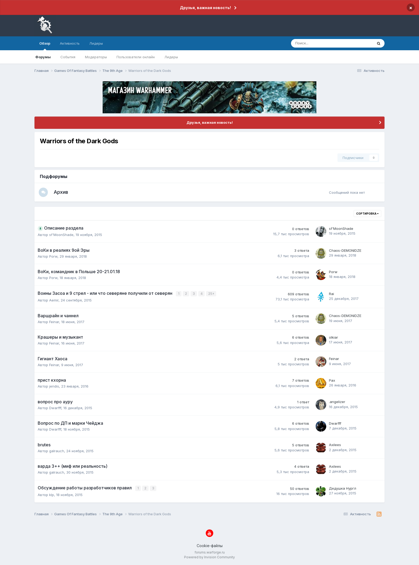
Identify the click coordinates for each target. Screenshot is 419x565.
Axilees (335, 445)
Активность (70, 43)
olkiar (333, 337)
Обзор (44, 45)
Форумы (43, 57)
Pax (332, 380)
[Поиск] (317, 43)
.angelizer (337, 402)
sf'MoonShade (61, 235)
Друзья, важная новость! (205, 7)
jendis (54, 386)
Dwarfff (55, 408)
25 (211, 294)
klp (51, 495)
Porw (53, 257)
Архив (62, 192)
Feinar (54, 322)
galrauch (56, 451)
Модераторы (96, 57)
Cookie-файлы (210, 545)
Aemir (54, 300)
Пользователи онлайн (136, 57)
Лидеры (171, 57)
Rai (331, 294)
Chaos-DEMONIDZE (345, 251)
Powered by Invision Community (209, 557)
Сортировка (367, 214)
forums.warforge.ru (210, 552)
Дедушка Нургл (342, 488)
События (67, 57)
